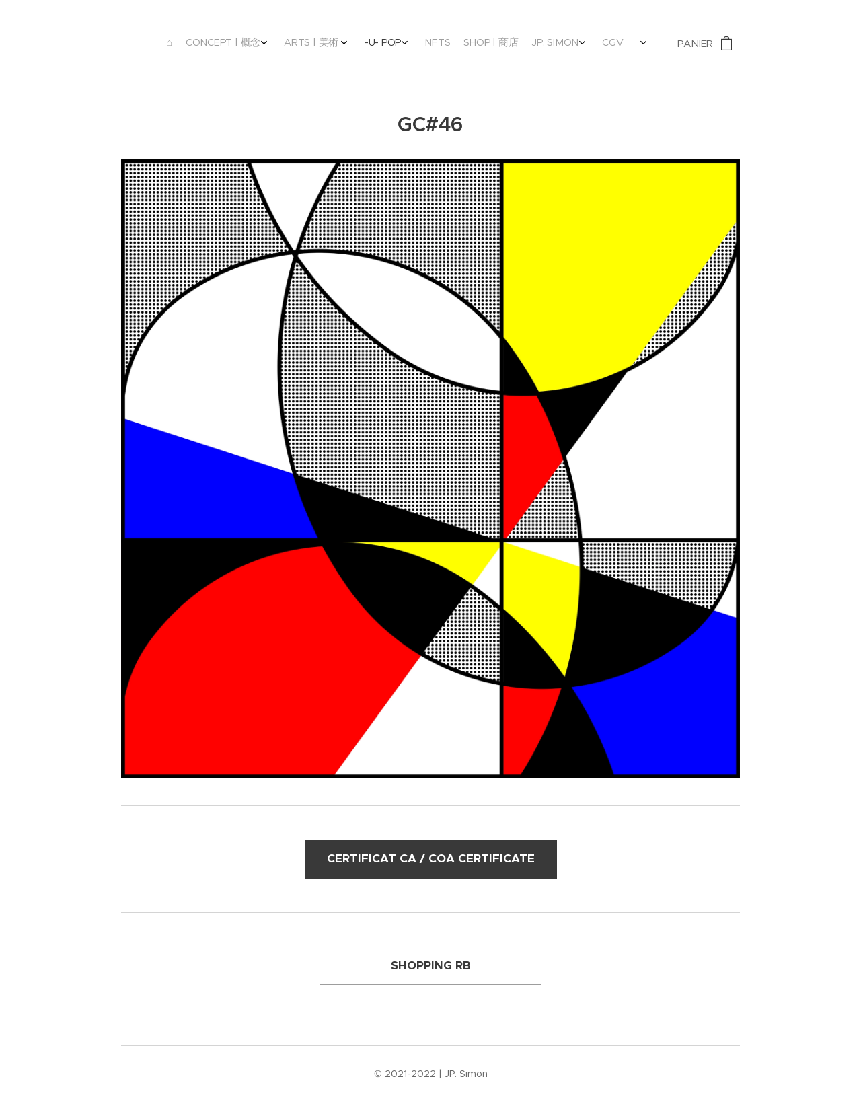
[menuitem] (501, 44)
